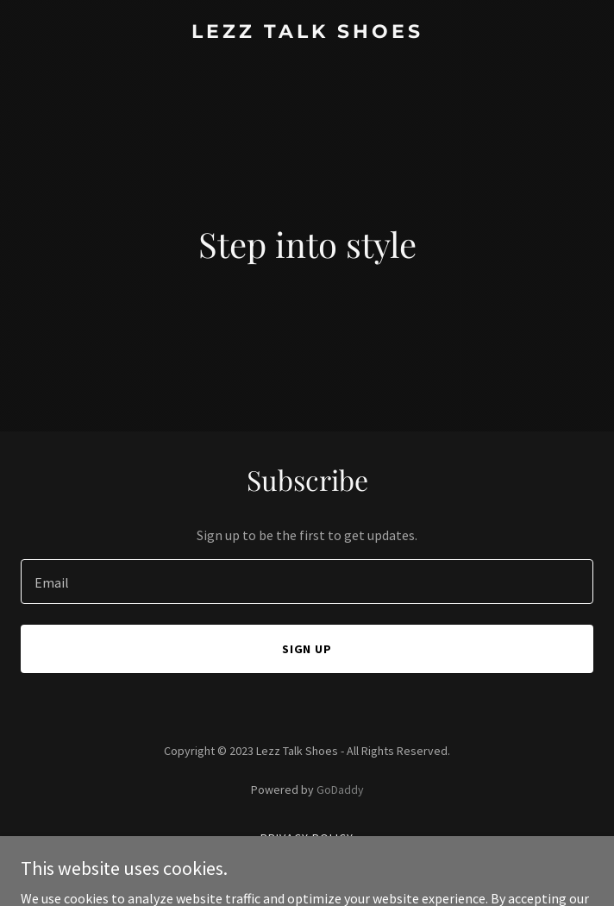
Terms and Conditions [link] (307, 860)
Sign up (307, 649)
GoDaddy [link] (340, 789)
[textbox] (307, 581)
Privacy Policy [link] (307, 838)
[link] (307, 32)
